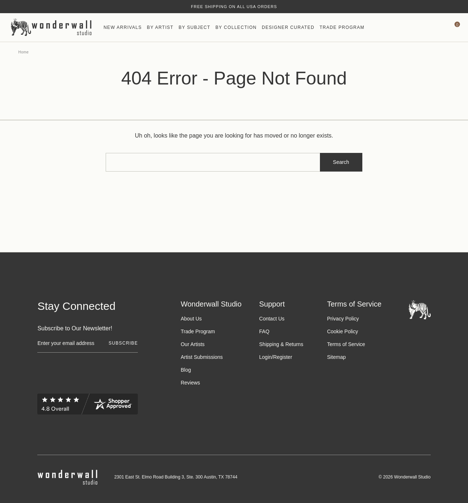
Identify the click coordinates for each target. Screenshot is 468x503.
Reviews (190, 383)
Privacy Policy (343, 319)
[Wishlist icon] (418, 27)
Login (265, 357)
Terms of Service (346, 344)
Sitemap (336, 357)
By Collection (236, 27)
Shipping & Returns (281, 344)
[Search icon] (400, 27)
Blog (186, 370)
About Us (191, 319)
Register (282, 357)
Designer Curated (288, 27)
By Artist (160, 27)
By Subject (194, 27)
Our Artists (192, 344)
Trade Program (342, 27)
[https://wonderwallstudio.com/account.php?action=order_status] (435, 27)
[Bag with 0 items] (453, 27)
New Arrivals (122, 27)
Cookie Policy (342, 331)
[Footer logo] (420, 309)
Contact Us (271, 319)
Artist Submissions (202, 357)
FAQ (264, 331)
